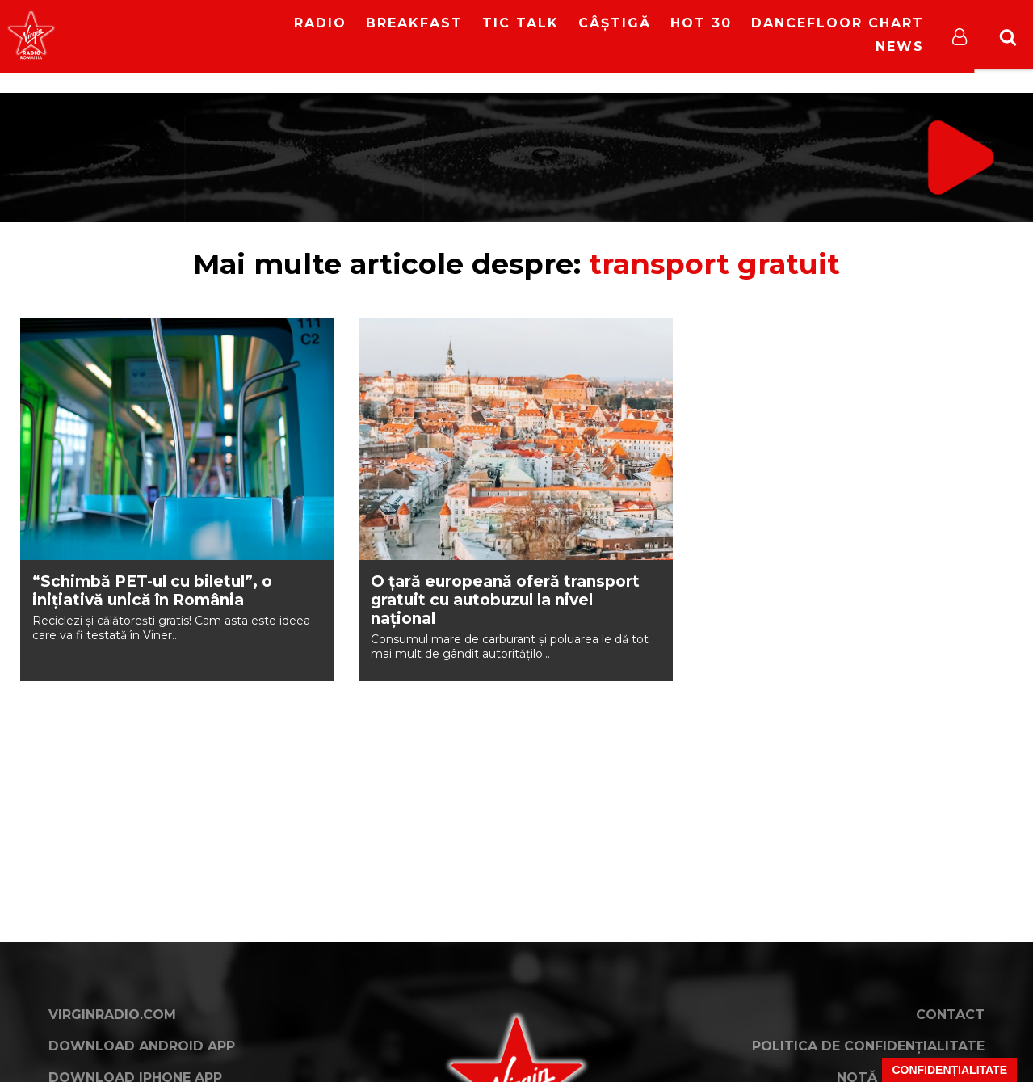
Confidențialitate (949, 1069)
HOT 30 (701, 23)
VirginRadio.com (112, 1014)
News (900, 46)
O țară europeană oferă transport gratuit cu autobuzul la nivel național (505, 600)
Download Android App (141, 1046)
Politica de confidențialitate (868, 1046)
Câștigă (614, 23)
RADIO (320, 23)
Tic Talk (520, 23)
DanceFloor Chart (837, 23)
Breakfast (414, 23)
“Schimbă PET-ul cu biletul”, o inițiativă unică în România (152, 590)
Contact (950, 1014)
